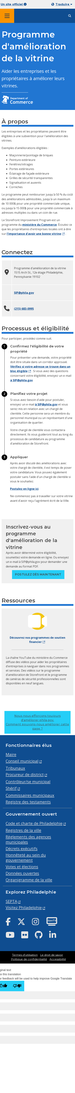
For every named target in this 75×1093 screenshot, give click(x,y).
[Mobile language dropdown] (62, 4)
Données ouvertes (22, 873)
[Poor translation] (17, 986)
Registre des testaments (28, 802)
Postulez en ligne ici (24, 489)
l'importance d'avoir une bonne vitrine (34, 234)
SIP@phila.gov (24, 293)
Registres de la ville (23, 830)
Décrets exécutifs (22, 848)
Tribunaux (15, 768)
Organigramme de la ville (29, 880)
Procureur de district (25, 774)
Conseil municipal (22, 761)
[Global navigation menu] (7, 16)
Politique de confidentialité (29, 959)
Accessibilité (58, 959)
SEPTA (11, 901)
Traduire (64, 4)
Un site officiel (14, 4)
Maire (11, 754)
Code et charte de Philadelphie (34, 823)
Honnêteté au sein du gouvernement (26, 857)
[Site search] (69, 16)
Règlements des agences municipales (28, 839)
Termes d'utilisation (25, 955)
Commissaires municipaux (30, 795)
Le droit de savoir (51, 955)
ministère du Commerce (39, 225)
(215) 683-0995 (24, 309)
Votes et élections (22, 866)
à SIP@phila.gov (21, 380)
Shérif (11, 788)
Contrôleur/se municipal (28, 781)
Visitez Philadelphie (24, 907)
